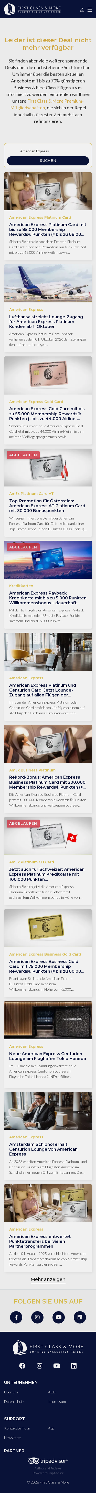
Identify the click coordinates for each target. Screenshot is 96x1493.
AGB (52, 1392)
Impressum (57, 1401)
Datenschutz (14, 1401)
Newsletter (12, 1437)
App (51, 1428)
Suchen (48, 160)
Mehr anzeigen (48, 1279)
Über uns (11, 1392)
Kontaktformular (17, 1428)
